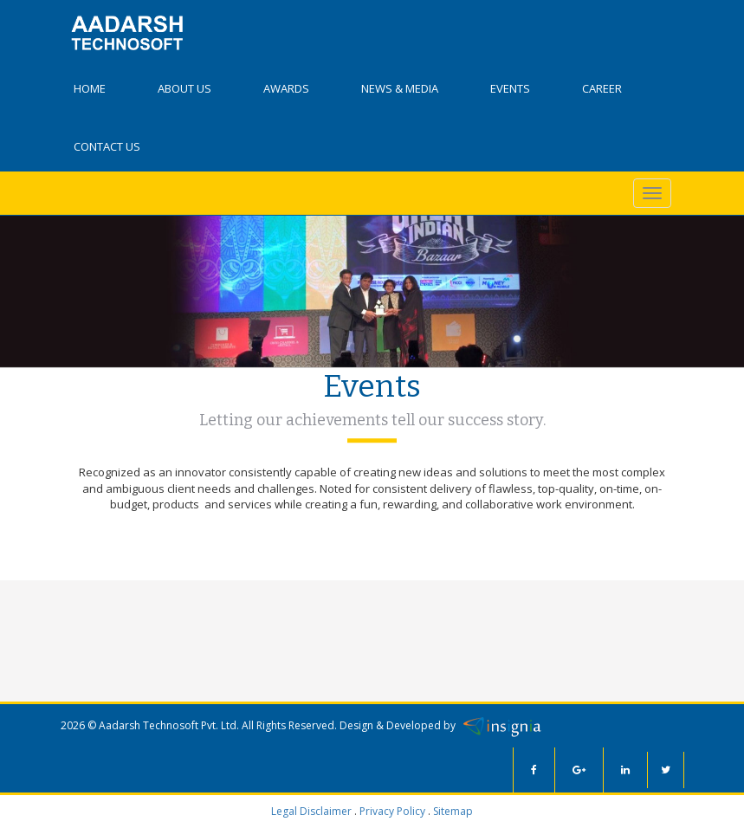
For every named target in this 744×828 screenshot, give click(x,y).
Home (90, 88)
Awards (286, 88)
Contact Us (107, 146)
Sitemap (453, 811)
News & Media (399, 88)
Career (602, 88)
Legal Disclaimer (311, 811)
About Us (184, 88)
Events (510, 88)
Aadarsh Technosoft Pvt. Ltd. (169, 724)
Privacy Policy (392, 811)
